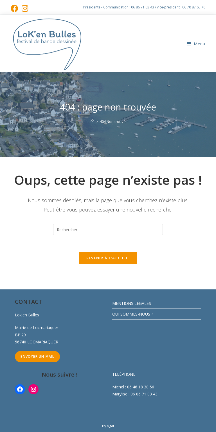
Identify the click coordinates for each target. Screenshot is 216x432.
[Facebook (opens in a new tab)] (15, 8)
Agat (110, 426)
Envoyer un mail (37, 356)
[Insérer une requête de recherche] (108, 229)
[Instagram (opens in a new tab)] (25, 8)
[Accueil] (92, 121)
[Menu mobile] (196, 43)
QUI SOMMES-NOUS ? (132, 314)
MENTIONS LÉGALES (131, 303)
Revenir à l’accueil (108, 257)
